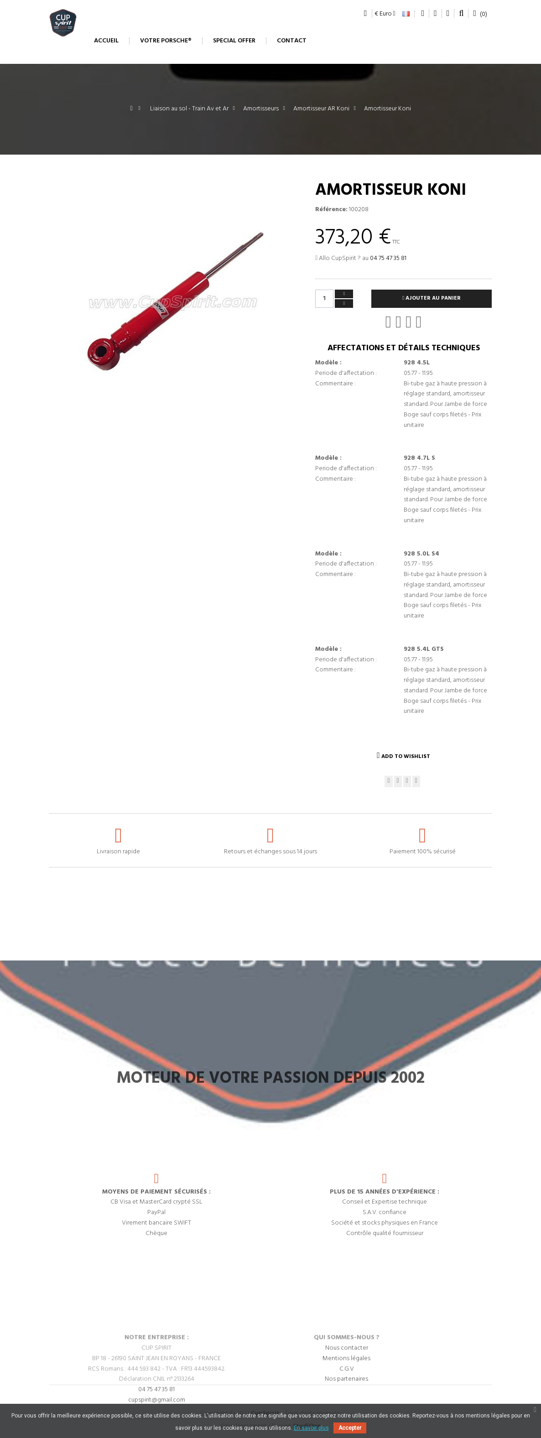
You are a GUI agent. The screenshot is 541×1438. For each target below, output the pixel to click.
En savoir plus (311, 1428)
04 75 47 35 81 (388, 258)
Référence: (331, 210)
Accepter (349, 1428)
